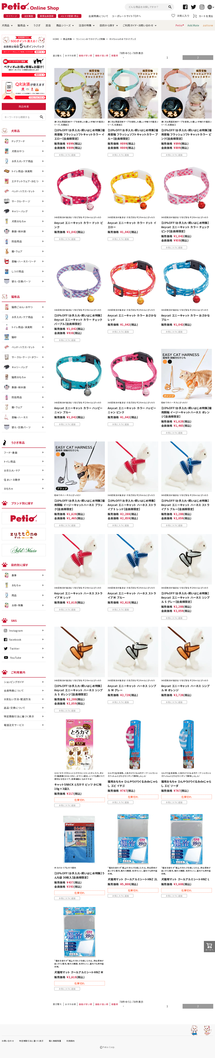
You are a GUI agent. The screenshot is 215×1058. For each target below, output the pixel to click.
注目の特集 (85, 25)
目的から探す (107, 25)
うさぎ (36, 25)
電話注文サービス (14, 725)
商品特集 (67, 38)
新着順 (114, 55)
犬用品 (6, 25)
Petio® (180, 25)
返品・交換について (14, 707)
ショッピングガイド (14, 682)
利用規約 (70, 1040)
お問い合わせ (8, 1040)
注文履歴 (28, 15)
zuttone (208, 25)
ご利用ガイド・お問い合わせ (138, 25)
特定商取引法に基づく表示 (19, 716)
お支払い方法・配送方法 (17, 699)
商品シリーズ (63, 25)
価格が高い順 (101, 55)
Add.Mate (193, 25)
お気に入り (180, 15)
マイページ (11, 15)
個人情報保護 (55, 1040)
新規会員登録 (46, 15)
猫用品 (21, 25)
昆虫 (48, 25)
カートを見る (203, 16)
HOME (56, 38)
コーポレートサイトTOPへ (126, 16)
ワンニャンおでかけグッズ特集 (90, 38)
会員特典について (98, 16)
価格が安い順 (85, 55)
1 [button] (167, 57)
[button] (136, 57)
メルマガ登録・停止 (70, 15)
